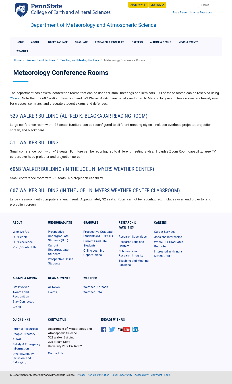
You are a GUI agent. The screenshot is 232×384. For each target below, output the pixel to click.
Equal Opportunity (122, 374)
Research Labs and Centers (131, 244)
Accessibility (141, 374)
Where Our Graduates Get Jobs (168, 244)
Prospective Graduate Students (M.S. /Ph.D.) (98, 234)
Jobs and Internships (168, 237)
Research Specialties (133, 236)
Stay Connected (23, 301)
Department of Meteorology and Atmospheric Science (93, 25)
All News (54, 287)
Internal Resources (201, 12)
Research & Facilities (109, 42)
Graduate (81, 42)
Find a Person (180, 12)
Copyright (156, 374)
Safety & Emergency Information (26, 346)
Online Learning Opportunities (93, 253)
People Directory (24, 334)
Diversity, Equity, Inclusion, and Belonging (23, 358)
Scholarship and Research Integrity (131, 253)
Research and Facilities (40, 60)
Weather (22, 51)
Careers (137, 42)
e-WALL (18, 339)
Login (167, 374)
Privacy (81, 374)
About (35, 42)
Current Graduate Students (95, 243)
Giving (17, 307)
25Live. (15, 98)
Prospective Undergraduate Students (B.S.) (58, 236)
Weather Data (92, 292)
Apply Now (138, 4)
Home (20, 42)
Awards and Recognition (21, 294)
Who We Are (21, 231)
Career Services (164, 231)
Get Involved (21, 287)
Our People (20, 237)
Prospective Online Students (60, 261)
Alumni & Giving (160, 42)
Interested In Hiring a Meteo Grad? (168, 254)
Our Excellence (23, 242)
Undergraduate (57, 42)
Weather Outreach (95, 287)
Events (52, 292)
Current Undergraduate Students (58, 250)
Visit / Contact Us (24, 247)
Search (205, 4)
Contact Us (55, 353)
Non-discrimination (98, 374)
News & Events (188, 42)
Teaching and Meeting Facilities (79, 60)
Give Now (157, 4)
